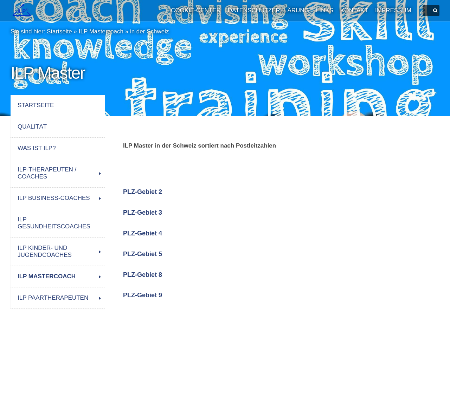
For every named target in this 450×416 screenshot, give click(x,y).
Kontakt (354, 10)
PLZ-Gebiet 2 (142, 191)
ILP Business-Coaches (54, 198)
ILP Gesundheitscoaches (54, 223)
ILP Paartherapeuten (53, 297)
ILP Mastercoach (101, 31)
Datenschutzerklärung (268, 10)
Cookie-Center (196, 10)
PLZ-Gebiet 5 (142, 254)
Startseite (59, 31)
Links (324, 10)
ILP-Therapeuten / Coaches (47, 173)
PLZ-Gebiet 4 (142, 233)
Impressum (393, 10)
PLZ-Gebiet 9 (142, 295)
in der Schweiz (149, 31)
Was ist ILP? (37, 148)
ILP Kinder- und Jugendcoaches (45, 251)
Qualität (32, 126)
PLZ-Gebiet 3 (142, 212)
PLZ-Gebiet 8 (142, 274)
